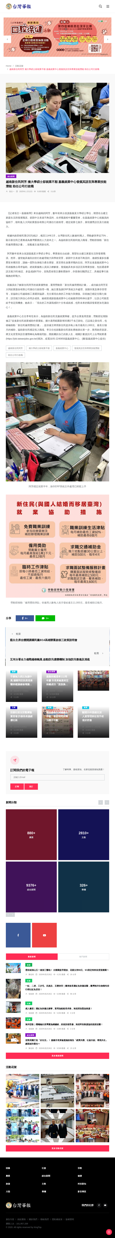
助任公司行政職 (15, 355)
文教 (14, 707)
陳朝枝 (16, 724)
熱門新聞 (83, 957)
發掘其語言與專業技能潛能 (86, 348)
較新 (15, 634)
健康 (14, 671)
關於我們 (33, 1219)
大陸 (8, 1191)
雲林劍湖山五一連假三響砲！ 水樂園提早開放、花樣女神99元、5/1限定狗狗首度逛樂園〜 (67, 970)
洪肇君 (88, 724)
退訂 (31, 787)
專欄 (44, 1191)
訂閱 (17, 787)
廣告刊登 (10, 1219)
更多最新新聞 (57, 1056)
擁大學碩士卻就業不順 (39, 348)
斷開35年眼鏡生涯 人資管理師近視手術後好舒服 (93, 716)
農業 (8, 1176)
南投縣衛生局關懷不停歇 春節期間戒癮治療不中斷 (57, 716)
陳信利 (31, 974)
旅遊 (29, 965)
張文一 (12, 191)
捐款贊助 (21, 1219)
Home (8, 66)
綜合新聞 (11, 176)
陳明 (87, 677)
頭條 (8, 1168)
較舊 (99, 653)
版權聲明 (70, 1219)
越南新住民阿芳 (15, 348)
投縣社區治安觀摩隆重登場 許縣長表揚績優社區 (21, 716)
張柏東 (31, 994)
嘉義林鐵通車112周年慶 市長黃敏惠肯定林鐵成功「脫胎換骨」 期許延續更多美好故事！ (57, 684)
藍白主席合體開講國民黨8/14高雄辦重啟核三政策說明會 (43, 639)
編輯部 (52, 688)
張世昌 (16, 688)
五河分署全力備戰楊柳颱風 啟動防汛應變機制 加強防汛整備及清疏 (50, 659)
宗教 (80, 1168)
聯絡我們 (44, 1219)
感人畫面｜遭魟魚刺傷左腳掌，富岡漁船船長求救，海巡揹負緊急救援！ (58, 1008)
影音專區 (82, 1191)
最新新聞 (32, 957)
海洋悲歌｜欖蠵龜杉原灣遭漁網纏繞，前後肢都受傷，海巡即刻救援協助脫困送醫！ (64, 1024)
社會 (29, 981)
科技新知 (82, 1184)
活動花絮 (19, 66)
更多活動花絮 (57, 1148)
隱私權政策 (57, 1219)
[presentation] (7, 39)
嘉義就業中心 (62, 348)
